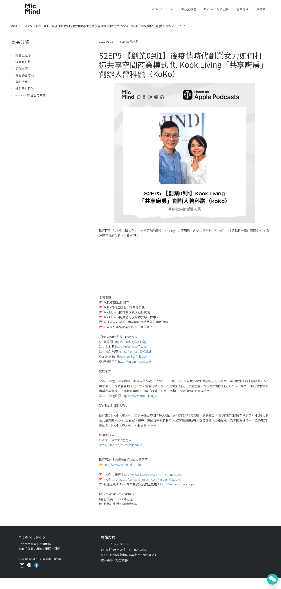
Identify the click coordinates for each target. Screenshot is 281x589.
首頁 (14, 26)
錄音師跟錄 (23, 61)
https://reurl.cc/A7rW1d (131, 346)
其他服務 (21, 81)
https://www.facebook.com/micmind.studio (152, 474)
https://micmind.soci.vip (134, 361)
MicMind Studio (162, 9)
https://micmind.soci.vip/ (177, 484)
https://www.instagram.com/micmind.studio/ (150, 479)
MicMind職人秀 (129, 41)
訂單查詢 (45, 558)
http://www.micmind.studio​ (122, 464)
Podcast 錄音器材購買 (30, 95)
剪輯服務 (21, 68)
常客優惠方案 (24, 75)
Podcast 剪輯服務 (216, 9)
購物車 (261, 9)
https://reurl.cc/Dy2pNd (135, 351)
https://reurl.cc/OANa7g (129, 341)
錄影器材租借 (24, 88)
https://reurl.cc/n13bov (131, 356)
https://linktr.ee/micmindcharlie (120, 445)
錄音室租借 (188, 9)
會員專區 (242, 9)
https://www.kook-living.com (142, 395)
